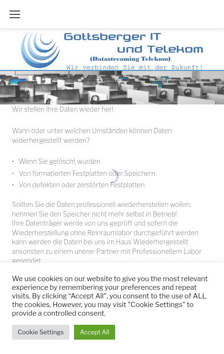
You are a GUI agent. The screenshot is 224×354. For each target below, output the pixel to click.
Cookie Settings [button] (41, 332)
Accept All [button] (94, 332)
